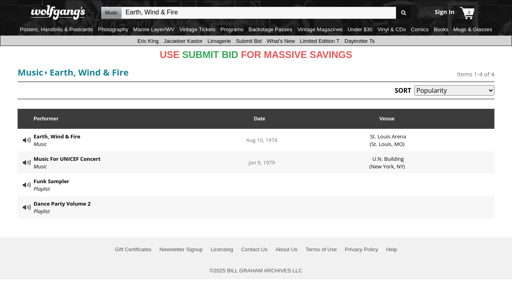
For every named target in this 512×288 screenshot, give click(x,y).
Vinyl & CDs (392, 29)
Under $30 (360, 29)
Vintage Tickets (197, 29)
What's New (281, 41)
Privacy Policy (361, 249)
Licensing (222, 249)
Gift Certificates (133, 249)
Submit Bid (249, 41)
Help (391, 249)
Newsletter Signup (180, 249)
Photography (113, 29)
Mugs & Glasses (472, 29)
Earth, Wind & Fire (89, 72)
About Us (287, 249)
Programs (232, 29)
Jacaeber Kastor (183, 41)
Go (403, 13)
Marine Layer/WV (153, 29)
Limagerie (219, 41)
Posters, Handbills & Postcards (56, 29)
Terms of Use (321, 249)
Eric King (147, 41)
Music (30, 72)
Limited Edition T (320, 41)
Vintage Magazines (319, 29)
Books (441, 29)
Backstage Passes (270, 29)
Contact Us (254, 249)
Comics (419, 29)
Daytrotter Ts (359, 41)
